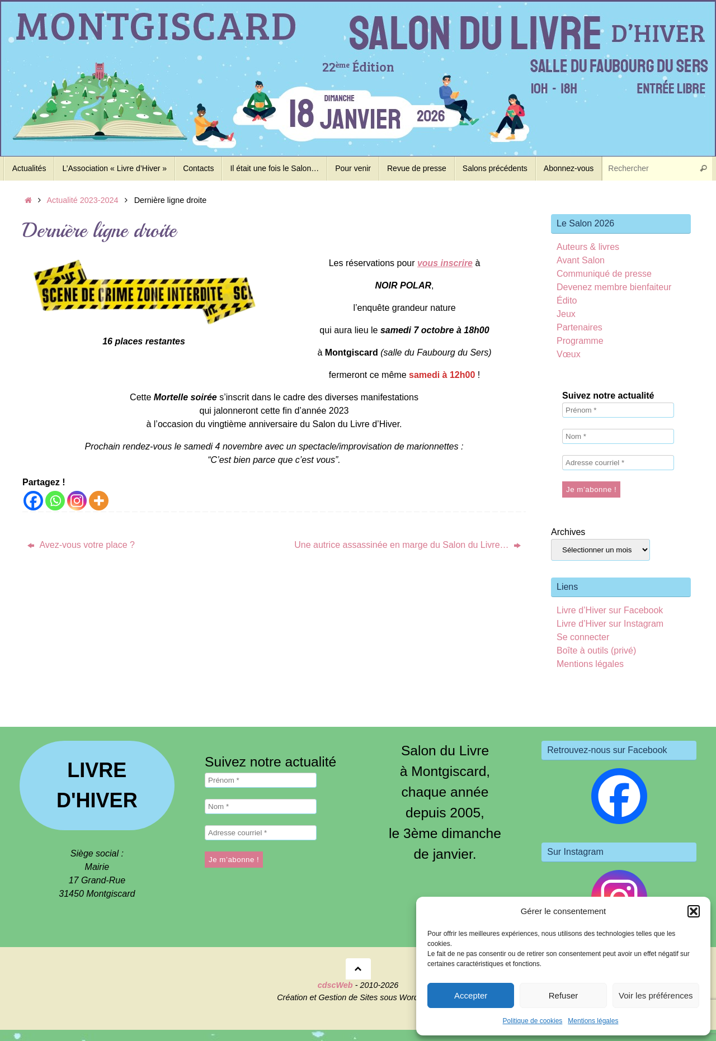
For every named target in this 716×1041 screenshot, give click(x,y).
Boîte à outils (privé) (596, 650)
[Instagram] (77, 500)
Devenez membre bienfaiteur (614, 287)
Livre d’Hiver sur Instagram (610, 623)
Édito (567, 300)
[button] (693, 911)
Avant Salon (581, 260)
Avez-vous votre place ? (81, 545)
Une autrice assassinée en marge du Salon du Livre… (407, 545)
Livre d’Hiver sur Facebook (610, 610)
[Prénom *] (618, 410)
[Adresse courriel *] (618, 462)
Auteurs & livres (588, 247)
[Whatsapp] (55, 500)
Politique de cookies (533, 1021)
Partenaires (579, 327)
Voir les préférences (656, 995)
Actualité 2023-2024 (83, 200)
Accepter (470, 995)
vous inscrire (445, 263)
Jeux (566, 314)
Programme (580, 341)
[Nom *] (618, 436)
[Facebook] (33, 500)
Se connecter (583, 637)
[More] (99, 500)
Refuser (563, 995)
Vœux (569, 354)
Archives (568, 532)
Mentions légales (593, 1021)
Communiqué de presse (604, 273)
